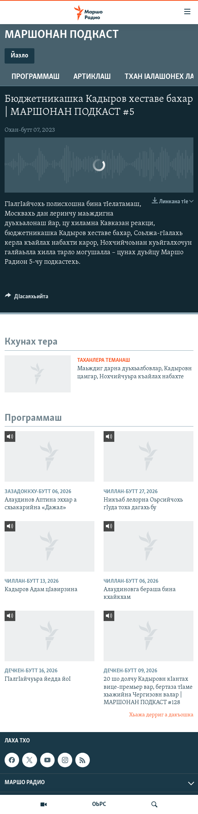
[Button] (26, 298)
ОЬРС (99, 804)
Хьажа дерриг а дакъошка (161, 715)
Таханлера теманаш (103, 360)
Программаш (35, 77)
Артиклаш (92, 77)
